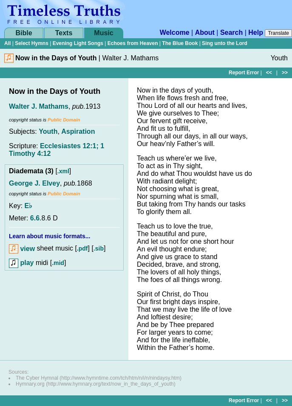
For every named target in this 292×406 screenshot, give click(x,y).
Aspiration (78, 131)
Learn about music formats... (49, 236)
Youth (48, 131)
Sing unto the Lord (224, 43)
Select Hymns (31, 43)
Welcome (175, 32)
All (7, 43)
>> (285, 73)
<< (269, 73)
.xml (63, 171)
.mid (58, 262)
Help (255, 32)
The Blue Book (180, 43)
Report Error (244, 73)
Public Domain (64, 119)
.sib (99, 248)
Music (103, 33)
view (22, 248)
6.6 (35, 218)
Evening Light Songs (78, 43)
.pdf (82, 248)
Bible (23, 33)
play (21, 262)
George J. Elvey (34, 183)
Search (231, 32)
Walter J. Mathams (38, 106)
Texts (64, 33)
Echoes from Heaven (133, 43)
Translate (278, 33)
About (205, 32)
